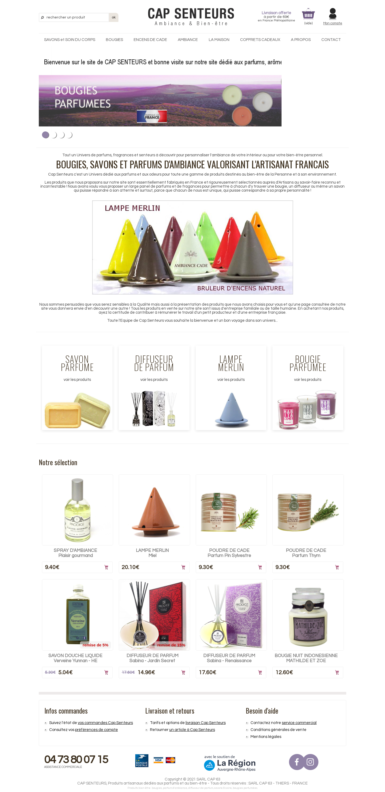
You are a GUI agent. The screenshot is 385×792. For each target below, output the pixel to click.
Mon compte (332, 23)
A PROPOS (301, 40)
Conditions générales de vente (278, 730)
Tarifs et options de (188, 723)
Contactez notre (284, 723)
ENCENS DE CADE (150, 40)
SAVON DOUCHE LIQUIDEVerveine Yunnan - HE (75, 658)
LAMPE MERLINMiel (152, 553)
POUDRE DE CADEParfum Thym (306, 553)
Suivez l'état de (91, 723)
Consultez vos (83, 730)
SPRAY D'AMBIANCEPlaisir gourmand (75, 553)
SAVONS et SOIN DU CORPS (69, 40)
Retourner (182, 730)
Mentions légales (266, 737)
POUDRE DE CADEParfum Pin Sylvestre (229, 553)
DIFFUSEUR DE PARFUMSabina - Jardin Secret (152, 658)
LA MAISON (219, 40)
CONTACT (331, 40)
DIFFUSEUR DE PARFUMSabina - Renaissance (229, 658)
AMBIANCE (188, 40)
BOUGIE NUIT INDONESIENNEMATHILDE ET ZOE (306, 658)
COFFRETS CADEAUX (260, 40)
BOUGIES (114, 40)
